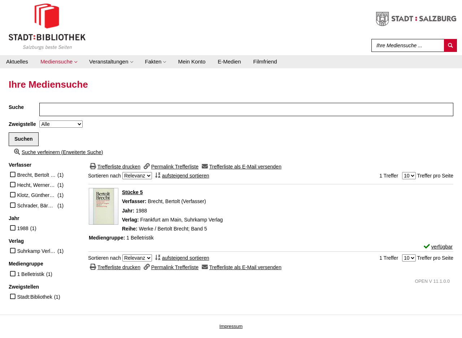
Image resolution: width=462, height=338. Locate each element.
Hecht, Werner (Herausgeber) (36, 185)
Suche (16, 107)
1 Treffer (388, 176)
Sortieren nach (104, 176)
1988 (22, 228)
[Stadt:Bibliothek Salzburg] (47, 26)
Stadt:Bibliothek (34, 297)
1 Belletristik (30, 274)
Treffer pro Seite (435, 176)
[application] (59, 61)
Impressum (231, 326)
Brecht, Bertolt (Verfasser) (36, 175)
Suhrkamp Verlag (36, 251)
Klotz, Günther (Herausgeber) (36, 195)
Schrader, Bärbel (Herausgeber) (36, 205)
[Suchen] (450, 45)
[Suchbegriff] (406, 45)
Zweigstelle (22, 124)
